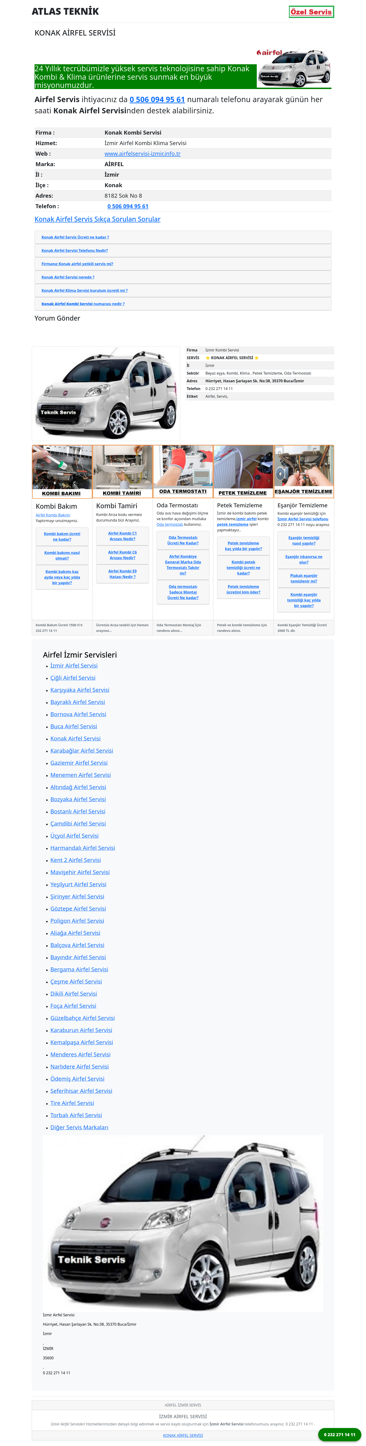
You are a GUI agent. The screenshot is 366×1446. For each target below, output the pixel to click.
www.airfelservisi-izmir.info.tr (143, 153)
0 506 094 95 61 (157, 99)
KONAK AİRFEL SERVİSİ (183, 1435)
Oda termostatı (170, 524)
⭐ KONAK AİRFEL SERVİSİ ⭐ (232, 357)
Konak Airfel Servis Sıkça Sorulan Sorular (98, 219)
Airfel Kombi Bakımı (53, 515)
